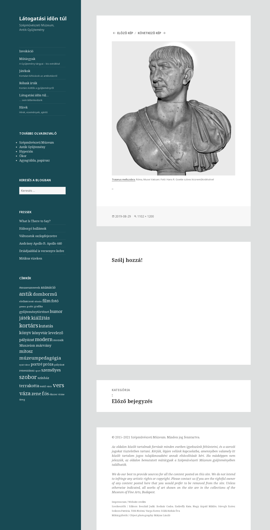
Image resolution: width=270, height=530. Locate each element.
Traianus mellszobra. (123, 179)
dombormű (45, 294)
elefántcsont (26, 301)
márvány (43, 345)
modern (44, 339)
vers (58, 385)
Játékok (42, 73)
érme (61, 394)
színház (43, 378)
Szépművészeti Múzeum (36, 142)
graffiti (30, 306)
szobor (28, 377)
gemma (22, 306)
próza (48, 364)
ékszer (54, 394)
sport (38, 370)
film (46, 301)
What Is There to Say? (34, 221)
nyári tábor (24, 364)
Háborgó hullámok (32, 228)
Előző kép (125, 33)
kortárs (28, 325)
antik (25, 293)
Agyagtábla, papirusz (34, 160)
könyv (25, 332)
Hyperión (26, 151)
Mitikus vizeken (30, 258)
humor (56, 311)
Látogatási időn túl (43, 18)
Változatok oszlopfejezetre (38, 236)
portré (36, 364)
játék (24, 318)
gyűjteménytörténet (34, 312)
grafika (38, 306)
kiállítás (40, 318)
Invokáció (26, 51)
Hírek (42, 109)
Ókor (23, 156)
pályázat (59, 364)
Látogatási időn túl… (42, 97)
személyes (51, 370)
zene (36, 394)
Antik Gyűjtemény (32, 147)
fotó (55, 300)
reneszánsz (27, 370)
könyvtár (40, 332)
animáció (48, 287)
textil (43, 386)
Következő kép (149, 33)
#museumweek (29, 287)
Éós (45, 394)
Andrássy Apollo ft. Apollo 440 (40, 243)
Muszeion (27, 345)
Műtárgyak (42, 61)
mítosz (26, 351)
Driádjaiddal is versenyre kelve (41, 251)
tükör (49, 386)
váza (25, 393)
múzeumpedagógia (40, 358)
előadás (38, 301)
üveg (22, 399)
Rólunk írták (42, 85)
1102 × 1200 (145, 216)
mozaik (58, 340)
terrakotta (29, 385)
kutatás (46, 326)
